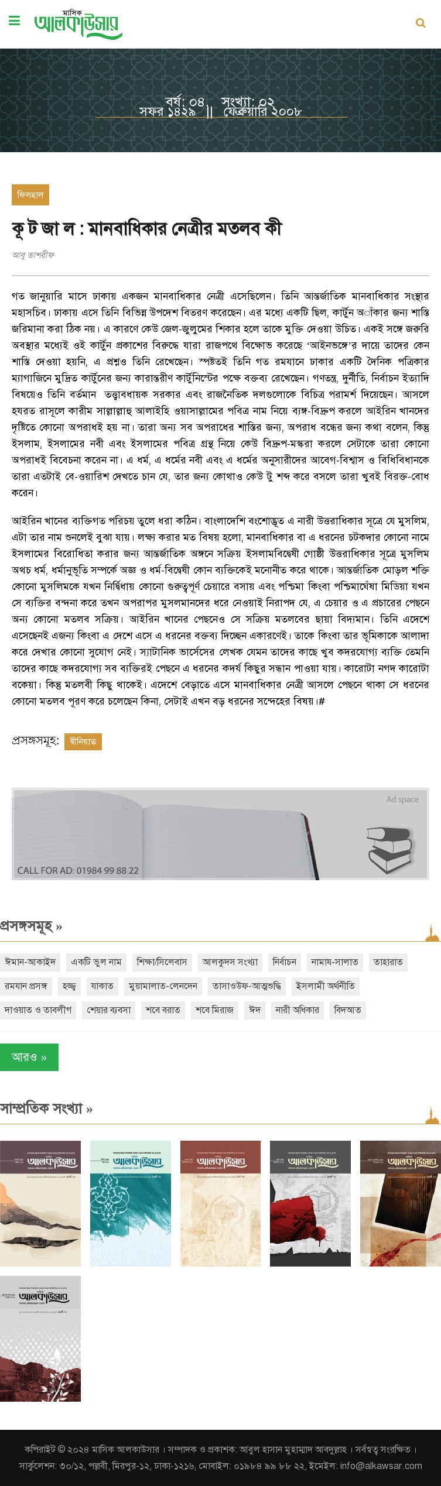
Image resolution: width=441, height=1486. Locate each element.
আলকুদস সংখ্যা (230, 962)
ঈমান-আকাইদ (30, 962)
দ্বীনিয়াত (83, 741)
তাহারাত (388, 962)
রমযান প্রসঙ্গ (26, 986)
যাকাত (102, 986)
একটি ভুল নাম (96, 962)
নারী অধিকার (297, 1010)
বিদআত (347, 1010)
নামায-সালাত (335, 962)
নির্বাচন (284, 962)
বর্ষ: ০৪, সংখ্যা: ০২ (220, 102)
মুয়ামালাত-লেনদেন (163, 986)
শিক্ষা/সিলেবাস (162, 962)
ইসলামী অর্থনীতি (325, 986)
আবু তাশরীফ (33, 255)
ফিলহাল (30, 195)
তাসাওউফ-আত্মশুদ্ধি (247, 986)
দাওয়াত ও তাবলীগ (38, 1010)
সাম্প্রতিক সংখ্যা (46, 1108)
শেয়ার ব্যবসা (109, 1010)
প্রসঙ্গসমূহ (31, 926)
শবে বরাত (163, 1010)
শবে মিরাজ (215, 1010)
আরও (29, 1057)
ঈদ (255, 1010)
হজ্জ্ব (69, 986)
